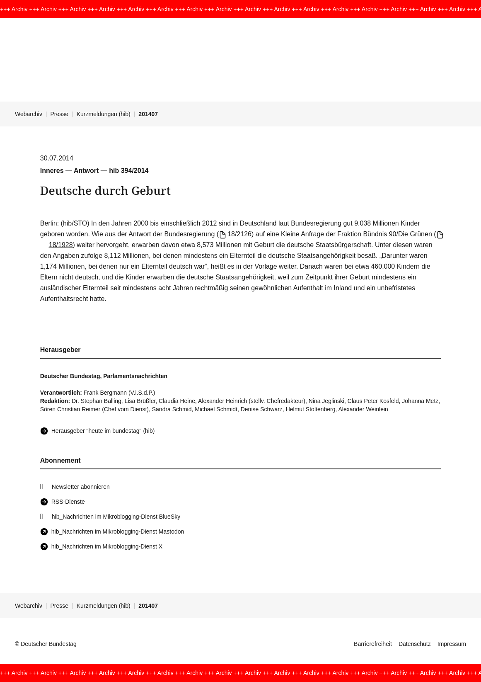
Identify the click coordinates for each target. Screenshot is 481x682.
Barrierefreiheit (373, 644)
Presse (60, 114)
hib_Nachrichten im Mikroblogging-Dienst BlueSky (116, 516)
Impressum (451, 644)
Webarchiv (28, 114)
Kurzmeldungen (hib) (104, 114)
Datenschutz (415, 644)
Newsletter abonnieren (81, 486)
